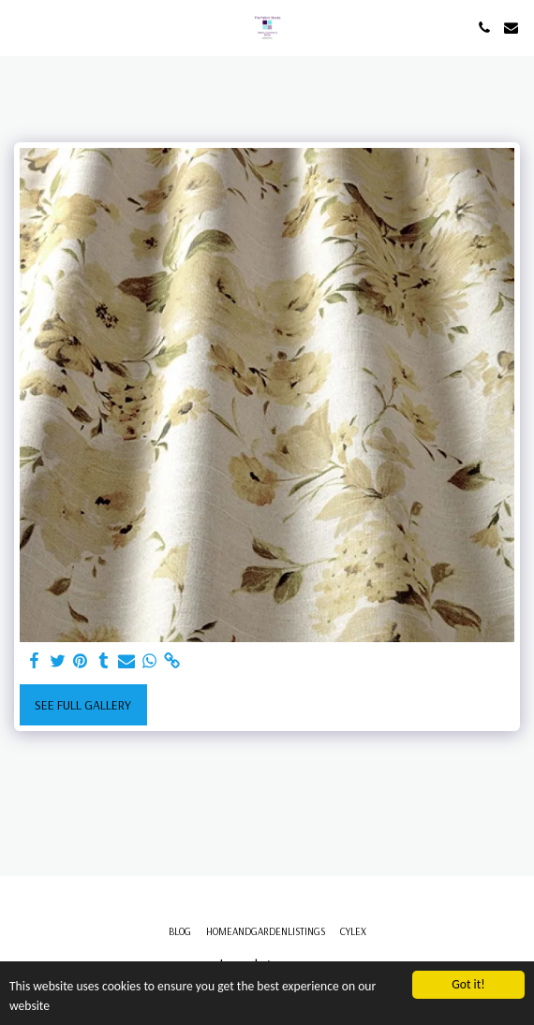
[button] (21, 26)
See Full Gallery (83, 704)
